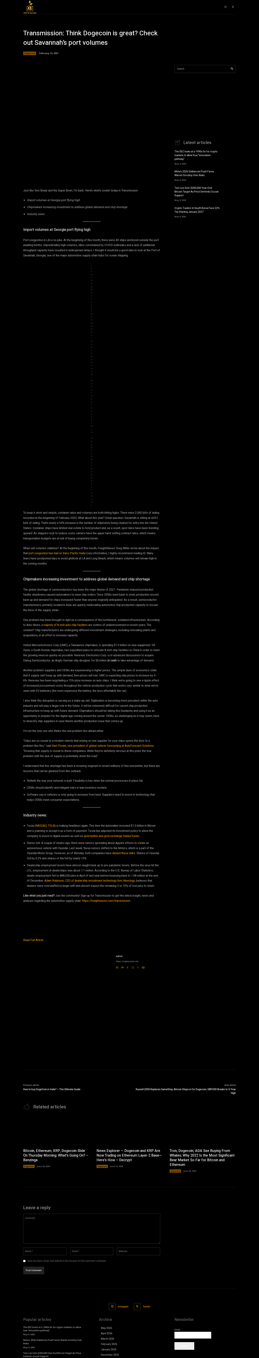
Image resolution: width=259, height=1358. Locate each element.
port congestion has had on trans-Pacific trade (57, 553)
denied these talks (123, 853)
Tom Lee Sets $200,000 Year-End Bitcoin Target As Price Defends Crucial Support (196, 191)
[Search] (232, 69)
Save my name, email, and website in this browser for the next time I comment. (66, 1284)
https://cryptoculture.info (127, 984)
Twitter (146, 1330)
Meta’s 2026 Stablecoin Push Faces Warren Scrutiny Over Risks (194, 173)
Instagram (123, 1330)
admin (119, 980)
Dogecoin (29, 53)
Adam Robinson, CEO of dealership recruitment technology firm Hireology (89, 881)
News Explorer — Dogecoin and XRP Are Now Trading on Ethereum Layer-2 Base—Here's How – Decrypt (129, 1179)
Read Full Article (33, 963)
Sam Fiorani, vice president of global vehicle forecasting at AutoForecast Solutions (103, 746)
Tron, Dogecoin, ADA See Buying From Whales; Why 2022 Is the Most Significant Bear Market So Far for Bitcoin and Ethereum (200, 1181)
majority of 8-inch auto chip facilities (66, 625)
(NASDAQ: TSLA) (45, 826)
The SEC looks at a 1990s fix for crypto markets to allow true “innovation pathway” (195, 155)
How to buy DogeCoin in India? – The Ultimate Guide (51, 1113)
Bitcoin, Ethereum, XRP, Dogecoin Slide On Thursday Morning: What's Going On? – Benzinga (55, 1179)
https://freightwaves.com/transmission (106, 901)
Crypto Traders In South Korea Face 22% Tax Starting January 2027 (197, 210)
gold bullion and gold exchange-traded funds (111, 836)
